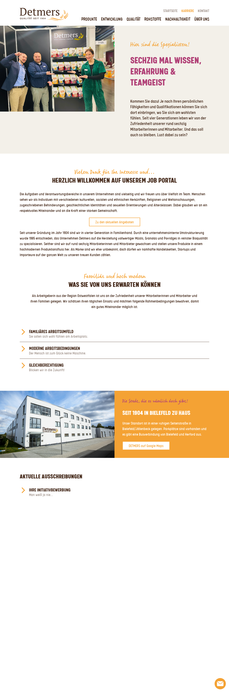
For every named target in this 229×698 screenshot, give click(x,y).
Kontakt (203, 11)
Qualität (133, 19)
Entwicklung (112, 19)
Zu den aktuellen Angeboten (114, 222)
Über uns (201, 19)
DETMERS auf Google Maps (146, 446)
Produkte (89, 19)
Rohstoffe (152, 19)
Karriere (187, 11)
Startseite (170, 11)
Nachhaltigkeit (177, 19)
